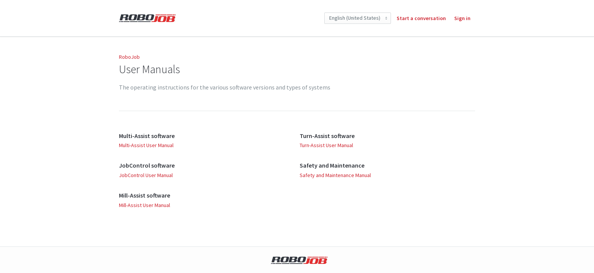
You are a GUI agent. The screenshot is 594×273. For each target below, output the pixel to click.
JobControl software (147, 165)
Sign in (462, 18)
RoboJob (129, 56)
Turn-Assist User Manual (326, 145)
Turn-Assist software (327, 136)
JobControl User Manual (146, 175)
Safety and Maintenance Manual (335, 175)
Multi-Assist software (147, 136)
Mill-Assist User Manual (144, 205)
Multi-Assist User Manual (146, 145)
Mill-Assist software (144, 195)
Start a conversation (421, 18)
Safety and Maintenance (332, 165)
